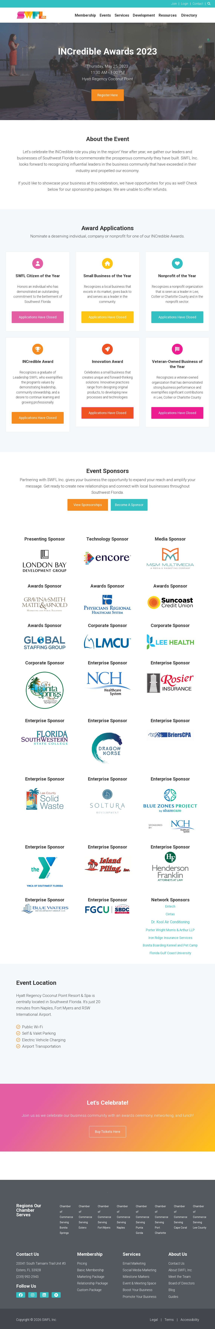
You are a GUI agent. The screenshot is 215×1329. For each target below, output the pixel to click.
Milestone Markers (136, 1277)
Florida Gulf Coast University (170, 953)
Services (122, 15)
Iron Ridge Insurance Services (170, 938)
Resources (168, 15)
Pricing (82, 1263)
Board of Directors (181, 1283)
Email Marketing (134, 1263)
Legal (154, 1320)
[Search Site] (209, 3)
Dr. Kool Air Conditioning (170, 922)
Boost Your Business (137, 1290)
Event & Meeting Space (139, 1283)
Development (144, 15)
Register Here (107, 95)
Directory (189, 15)
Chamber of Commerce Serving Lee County (199, 1217)
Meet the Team (179, 1277)
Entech (170, 906)
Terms (169, 1320)
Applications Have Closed (38, 317)
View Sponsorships (87, 505)
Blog (171, 1290)
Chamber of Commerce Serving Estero (85, 1217)
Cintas (170, 914)
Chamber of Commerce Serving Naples (123, 1217)
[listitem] (175, 3)
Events (105, 15)
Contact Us (176, 1263)
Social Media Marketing (139, 1270)
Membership (85, 15)
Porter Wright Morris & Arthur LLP (170, 930)
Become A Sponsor (129, 505)
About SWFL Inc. (180, 1270)
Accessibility (190, 1320)
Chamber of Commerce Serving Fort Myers (104, 1217)
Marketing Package (90, 1277)
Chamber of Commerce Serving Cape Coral (180, 1217)
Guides (173, 1297)
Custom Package (89, 1290)
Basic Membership (90, 1270)
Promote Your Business (139, 1297)
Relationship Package (92, 1283)
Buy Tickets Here (107, 1132)
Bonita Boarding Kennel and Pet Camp (170, 945)
